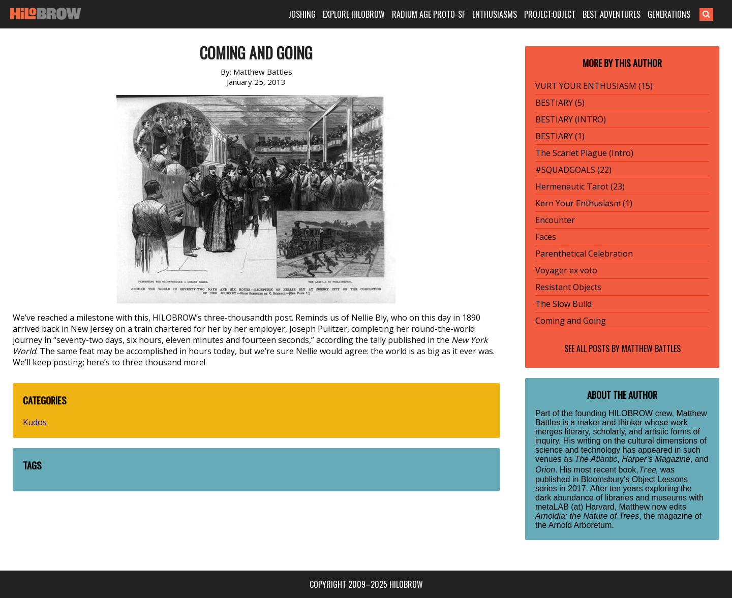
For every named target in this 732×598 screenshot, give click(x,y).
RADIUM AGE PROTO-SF (428, 14)
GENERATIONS (669, 14)
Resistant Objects (568, 287)
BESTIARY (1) (560, 136)
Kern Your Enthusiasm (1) (583, 203)
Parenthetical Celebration (584, 253)
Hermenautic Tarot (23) (580, 186)
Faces (545, 236)
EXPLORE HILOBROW (354, 14)
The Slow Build (563, 303)
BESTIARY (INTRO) (570, 119)
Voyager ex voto (566, 270)
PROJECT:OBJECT (549, 14)
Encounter (555, 220)
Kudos (35, 422)
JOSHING (302, 14)
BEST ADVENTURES (611, 14)
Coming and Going (570, 320)
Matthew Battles (651, 348)
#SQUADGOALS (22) (573, 169)
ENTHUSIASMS (494, 14)
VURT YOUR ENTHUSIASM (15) (594, 85)
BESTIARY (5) (560, 102)
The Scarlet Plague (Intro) (584, 153)
